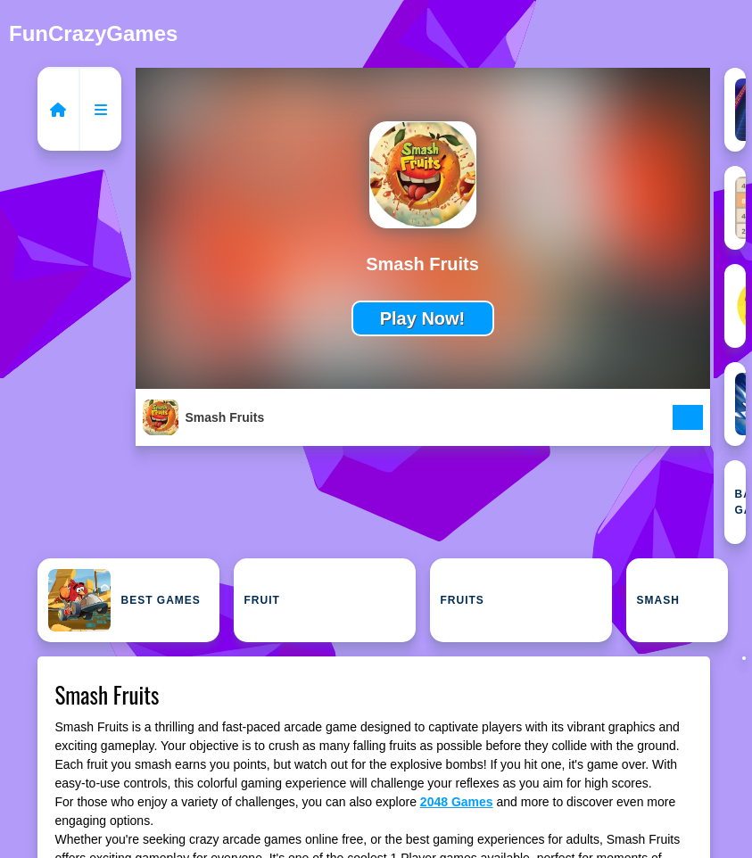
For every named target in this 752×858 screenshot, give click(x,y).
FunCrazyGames (93, 33)
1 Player (740, 109)
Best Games (124, 600)
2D (740, 306)
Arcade (740, 404)
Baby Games (740, 502)
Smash (658, 600)
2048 (740, 208)
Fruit (262, 600)
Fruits (462, 600)
